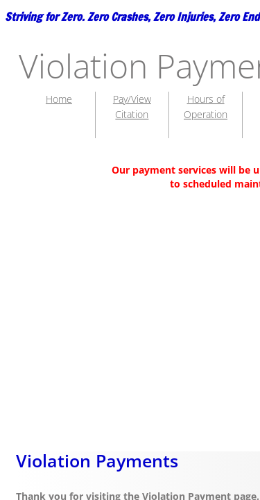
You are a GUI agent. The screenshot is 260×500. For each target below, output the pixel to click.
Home (59, 99)
